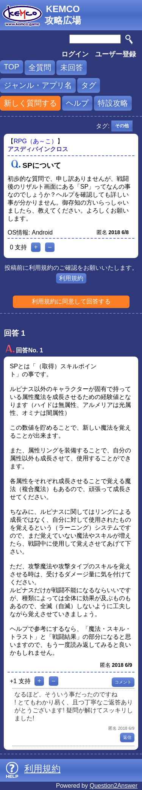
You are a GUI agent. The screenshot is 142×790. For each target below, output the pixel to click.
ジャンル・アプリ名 (38, 85)
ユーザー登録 (115, 54)
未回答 (71, 67)
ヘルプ (77, 103)
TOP (11, 67)
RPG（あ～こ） (35, 141)
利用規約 (71, 278)
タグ (88, 85)
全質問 (39, 67)
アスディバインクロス (38, 149)
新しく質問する (30, 103)
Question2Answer (113, 785)
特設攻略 (113, 103)
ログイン (75, 54)
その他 (122, 125)
